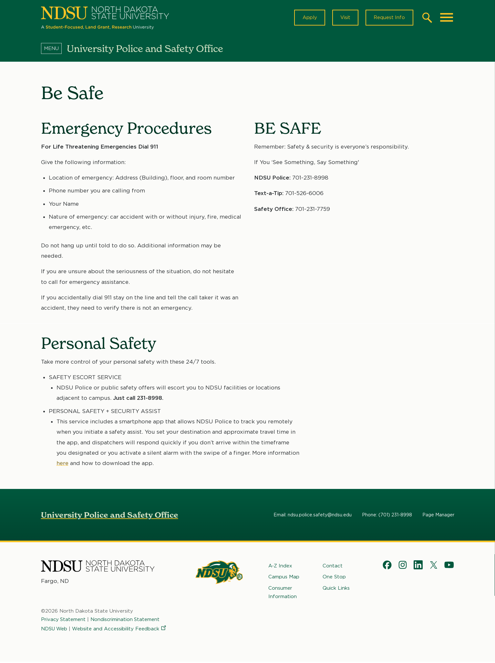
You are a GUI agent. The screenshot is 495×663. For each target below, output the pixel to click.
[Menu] (54, 49)
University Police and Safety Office (109, 516)
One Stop (334, 578)
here (62, 464)
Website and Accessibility (120, 630)
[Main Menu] (446, 18)
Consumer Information (282, 593)
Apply (308, 18)
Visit (344, 18)
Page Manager (438, 515)
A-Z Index (280, 567)
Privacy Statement (63, 621)
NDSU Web (54, 630)
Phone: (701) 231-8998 (387, 515)
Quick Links (336, 589)
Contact (333, 567)
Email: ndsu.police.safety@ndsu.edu (312, 515)
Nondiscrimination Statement (126, 621)
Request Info (389, 18)
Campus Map (283, 578)
